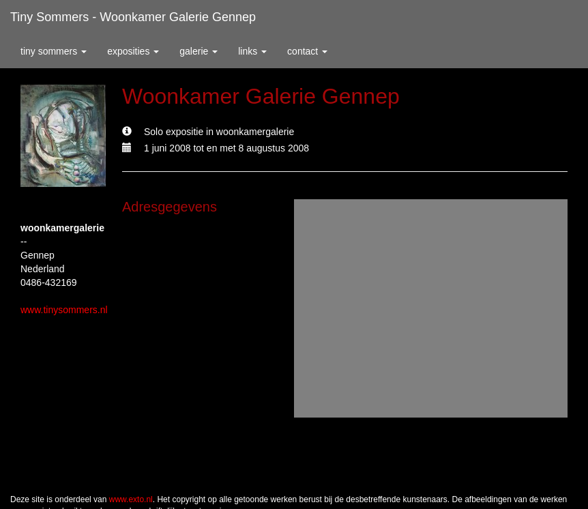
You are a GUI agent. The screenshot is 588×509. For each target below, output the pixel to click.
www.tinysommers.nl (64, 309)
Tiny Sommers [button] (53, 51)
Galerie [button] (198, 51)
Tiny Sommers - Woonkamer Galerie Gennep (133, 17)
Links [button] (252, 51)
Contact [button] (307, 51)
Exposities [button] (133, 51)
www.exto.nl (131, 499)
